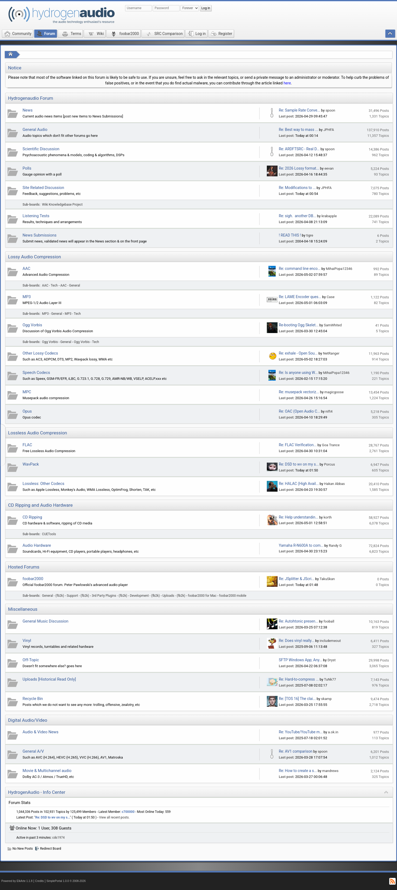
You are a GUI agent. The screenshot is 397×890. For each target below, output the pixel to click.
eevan (329, 168)
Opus (27, 411)
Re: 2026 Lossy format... (299, 168)
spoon (330, 110)
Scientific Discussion (41, 148)
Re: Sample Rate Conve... (299, 110)
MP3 (27, 296)
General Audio (35, 129)
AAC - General (70, 285)
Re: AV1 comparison (295, 751)
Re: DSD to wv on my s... (299, 464)
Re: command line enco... (299, 268)
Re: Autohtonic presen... (298, 621)
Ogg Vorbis (32, 325)
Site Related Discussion (43, 187)
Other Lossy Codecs (40, 353)
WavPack (31, 464)
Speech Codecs (36, 372)
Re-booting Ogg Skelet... (299, 325)
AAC (26, 268)
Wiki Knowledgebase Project (62, 204)
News (27, 110)
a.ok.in (333, 732)
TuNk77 (330, 679)
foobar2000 (33, 578)
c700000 (128, 812)
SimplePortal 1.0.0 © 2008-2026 (66, 881)
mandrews (330, 771)
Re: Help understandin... (298, 517)
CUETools (49, 534)
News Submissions (39, 235)
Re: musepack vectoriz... (299, 392)
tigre (309, 235)
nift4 (328, 411)
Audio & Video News (41, 732)
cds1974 (58, 837)
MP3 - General (52, 314)
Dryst (331, 660)
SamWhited (333, 325)
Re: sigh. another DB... (297, 216)
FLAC (27, 444)
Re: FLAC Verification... (298, 445)
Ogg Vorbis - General (56, 342)
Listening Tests (36, 215)
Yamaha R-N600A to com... (301, 545)
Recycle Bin (33, 698)
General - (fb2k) (53, 596)
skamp (326, 699)
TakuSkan (327, 579)
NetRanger (331, 353)
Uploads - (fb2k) (173, 596)
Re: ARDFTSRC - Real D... (299, 149)
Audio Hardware (37, 545)
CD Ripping (32, 517)
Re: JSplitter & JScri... (296, 579)
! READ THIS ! (290, 235)
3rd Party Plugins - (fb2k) (109, 596)
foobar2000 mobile (232, 596)
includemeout (330, 641)
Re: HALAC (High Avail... (299, 483)
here (287, 83)
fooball (328, 621)
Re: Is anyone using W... (298, 372)
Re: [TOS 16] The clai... (297, 698)
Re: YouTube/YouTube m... (301, 732)
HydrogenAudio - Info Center (36, 792)
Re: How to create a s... (298, 771)
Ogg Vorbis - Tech (86, 342)
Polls (27, 168)
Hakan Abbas (334, 484)
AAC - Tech (50, 285)
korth (328, 517)
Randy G (335, 546)
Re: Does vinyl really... (296, 640)
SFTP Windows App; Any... (300, 660)
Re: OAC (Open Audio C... (299, 411)
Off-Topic (31, 659)
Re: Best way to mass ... (298, 129)
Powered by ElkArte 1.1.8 (16, 881)
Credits (39, 881)
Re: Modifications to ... (297, 187)
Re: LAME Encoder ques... (300, 297)
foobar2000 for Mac (202, 596)
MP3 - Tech (73, 314)
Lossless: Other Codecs (43, 483)
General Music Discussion (45, 621)
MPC (27, 391)
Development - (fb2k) (145, 596)
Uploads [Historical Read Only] (49, 679)
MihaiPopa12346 (339, 269)
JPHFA (328, 130)
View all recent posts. (114, 817)
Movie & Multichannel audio (47, 770)
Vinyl (27, 640)
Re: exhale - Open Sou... (298, 353)
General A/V (33, 751)
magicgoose (334, 392)
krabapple (329, 216)
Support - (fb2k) (78, 596)
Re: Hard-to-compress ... (299, 679)
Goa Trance (331, 445)
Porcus (329, 464)
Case (330, 297)
